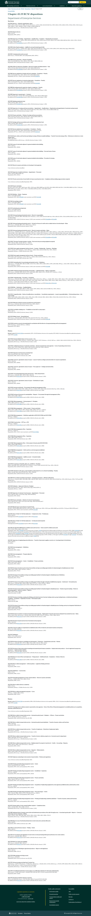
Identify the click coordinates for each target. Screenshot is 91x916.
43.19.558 (20, 701)
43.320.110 (19, 104)
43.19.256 (35, 523)
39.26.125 (54, 283)
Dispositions (27, 8)
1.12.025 (15, 334)
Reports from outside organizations (54, 901)
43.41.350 (19, 452)
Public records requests (74, 894)
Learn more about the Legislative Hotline (25, 901)
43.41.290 (19, 418)
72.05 (40, 530)
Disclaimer (20, 913)
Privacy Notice (27, 913)
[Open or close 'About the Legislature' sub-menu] (84, 6)
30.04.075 (37, 76)
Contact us (71, 899)
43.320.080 (19, 69)
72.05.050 (76, 530)
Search (83, 2)
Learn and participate (47, 5)
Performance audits (53, 891)
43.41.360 (19, 659)
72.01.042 (20, 516)
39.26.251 (19, 616)
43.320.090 (19, 90)
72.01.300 (38, 204)
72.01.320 (35, 509)
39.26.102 (19, 376)
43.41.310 (19, 390)
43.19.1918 (20, 333)
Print (80, 8)
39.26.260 (19, 830)
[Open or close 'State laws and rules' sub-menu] (37, 6)
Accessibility (71, 888)
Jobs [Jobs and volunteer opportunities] (70, 891)
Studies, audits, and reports (54, 888)
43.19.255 (35, 516)
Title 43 (33, 8)
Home (9, 8)
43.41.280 (19, 404)
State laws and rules (30, 5)
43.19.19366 (36, 432)
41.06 (35, 536)
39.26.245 (19, 630)
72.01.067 (26, 533)
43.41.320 (19, 397)
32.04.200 (37, 83)
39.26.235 (19, 880)
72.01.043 (20, 523)
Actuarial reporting (53, 894)
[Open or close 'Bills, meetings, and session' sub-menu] (21, 6)
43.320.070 (19, 50)
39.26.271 (19, 844)
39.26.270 (19, 837)
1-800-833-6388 (30, 898)
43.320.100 (19, 97)
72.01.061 (18, 533)
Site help (70, 896)
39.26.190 (47, 319)
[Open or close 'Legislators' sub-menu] (67, 6)
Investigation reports (54, 905)
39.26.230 (19, 584)
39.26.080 (47, 219)
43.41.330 (19, 445)
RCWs (22, 8)
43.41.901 (19, 425)
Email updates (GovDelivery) (75, 902)
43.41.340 (19, 459)
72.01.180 (38, 197)
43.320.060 (19, 43)
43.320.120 (19, 125)
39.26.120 (47, 283)
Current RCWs (11, 11)
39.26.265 (19, 652)
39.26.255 (19, 644)
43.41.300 (19, 411)
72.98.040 (21, 197)
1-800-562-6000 (26, 896)
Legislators (62, 5)
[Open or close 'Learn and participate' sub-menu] (54, 6)
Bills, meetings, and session (13, 5)
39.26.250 (19, 623)
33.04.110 (37, 131)
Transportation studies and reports (55, 897)
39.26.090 (54, 219)
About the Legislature (77, 5)
